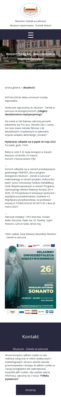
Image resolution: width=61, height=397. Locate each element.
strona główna (12, 87)
